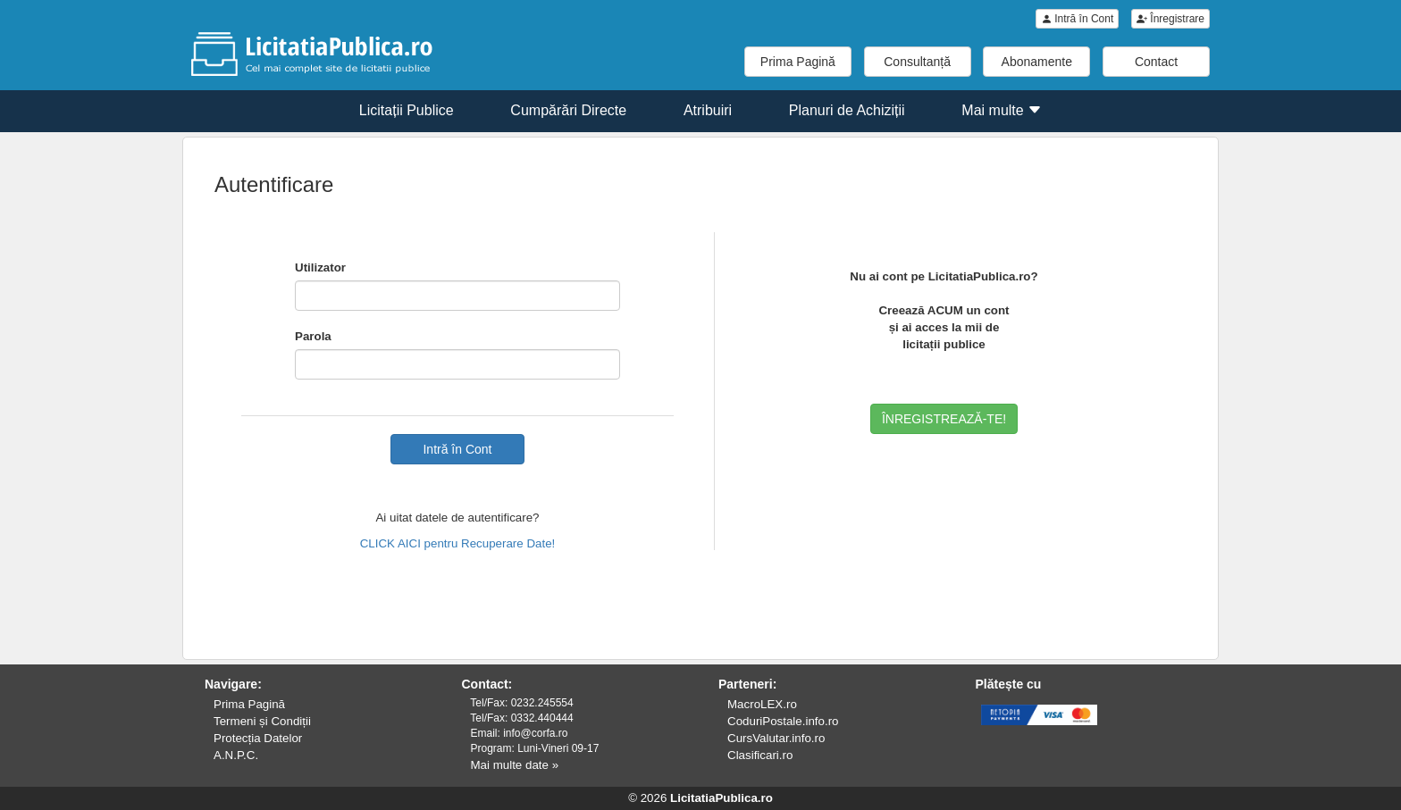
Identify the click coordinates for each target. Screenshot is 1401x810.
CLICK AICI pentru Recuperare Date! (458, 543)
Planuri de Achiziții (847, 110)
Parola (313, 336)
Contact (1156, 61)
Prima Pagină (797, 61)
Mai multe (1001, 110)
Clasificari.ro (760, 755)
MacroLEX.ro (762, 704)
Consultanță (917, 61)
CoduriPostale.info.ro (782, 721)
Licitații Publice (406, 110)
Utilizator (320, 267)
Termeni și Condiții (262, 721)
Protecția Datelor (258, 738)
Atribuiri (708, 110)
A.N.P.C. (236, 755)
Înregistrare (1170, 19)
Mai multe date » (515, 765)
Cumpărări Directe (568, 110)
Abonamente (1037, 61)
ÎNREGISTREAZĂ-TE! (944, 419)
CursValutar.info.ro (776, 738)
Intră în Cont (1077, 19)
